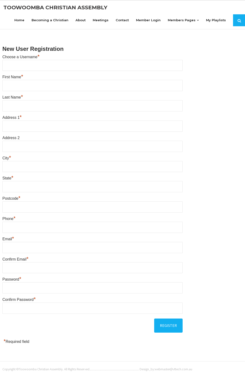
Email (8, 239)
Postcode (11, 198)
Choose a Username (20, 57)
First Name (12, 77)
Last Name (12, 97)
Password (11, 279)
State (7, 178)
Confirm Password (19, 300)
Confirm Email (15, 259)
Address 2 (11, 138)
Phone (9, 219)
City (6, 158)
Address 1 (12, 117)
